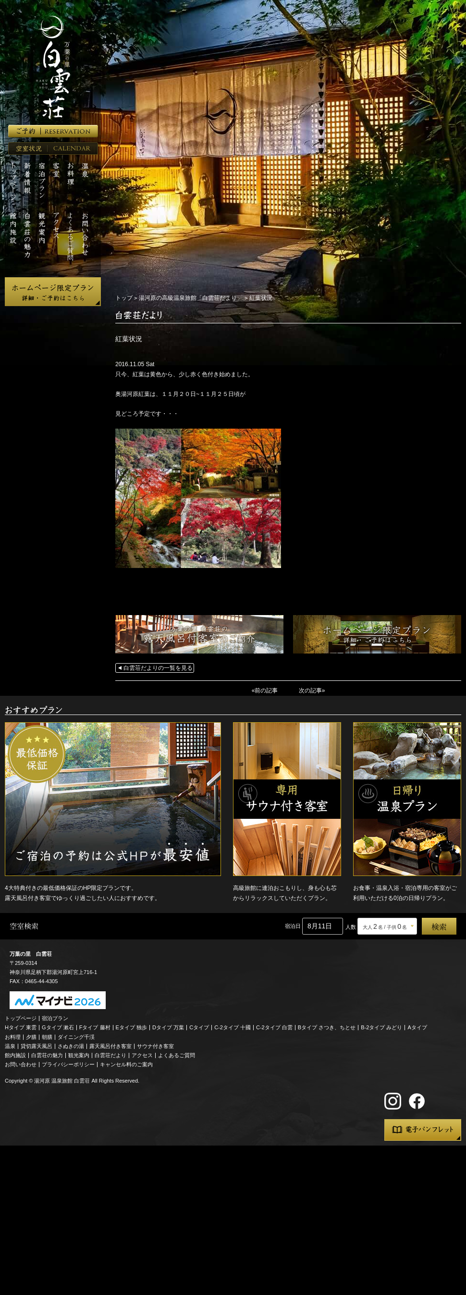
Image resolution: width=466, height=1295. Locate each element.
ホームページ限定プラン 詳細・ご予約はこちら (53, 291)
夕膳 (31, 1037)
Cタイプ (199, 1027)
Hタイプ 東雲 (21, 1027)
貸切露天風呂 (36, 1046)
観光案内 (78, 1055)
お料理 (13, 1037)
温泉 (10, 1046)
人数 (350, 927)
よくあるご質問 (176, 1055)
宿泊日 (293, 926)
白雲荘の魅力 (47, 1055)
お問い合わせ (21, 1064)
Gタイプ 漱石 (58, 1027)
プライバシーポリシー (68, 1064)
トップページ (21, 1018)
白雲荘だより (110, 1055)
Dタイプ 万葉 (168, 1027)
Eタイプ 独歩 (131, 1027)
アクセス (142, 1055)
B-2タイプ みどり (381, 1027)
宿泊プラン (55, 1018)
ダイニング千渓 (76, 1037)
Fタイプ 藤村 (94, 1027)
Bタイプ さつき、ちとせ (327, 1027)
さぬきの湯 (71, 1046)
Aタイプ (417, 1027)
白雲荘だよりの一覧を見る (158, 668)
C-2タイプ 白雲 (274, 1027)
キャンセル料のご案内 (126, 1064)
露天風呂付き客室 (110, 1046)
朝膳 (47, 1037)
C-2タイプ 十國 (232, 1027)
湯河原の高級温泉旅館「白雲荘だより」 (191, 298)
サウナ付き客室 (155, 1046)
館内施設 (15, 1055)
